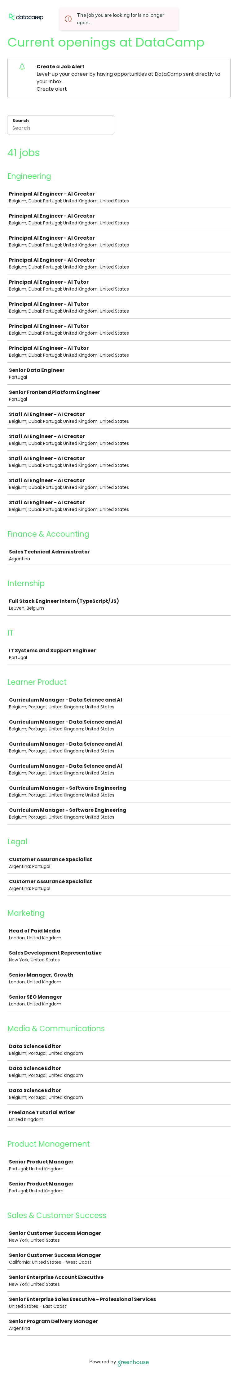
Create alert (52, 89)
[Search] (60, 129)
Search (20, 121)
